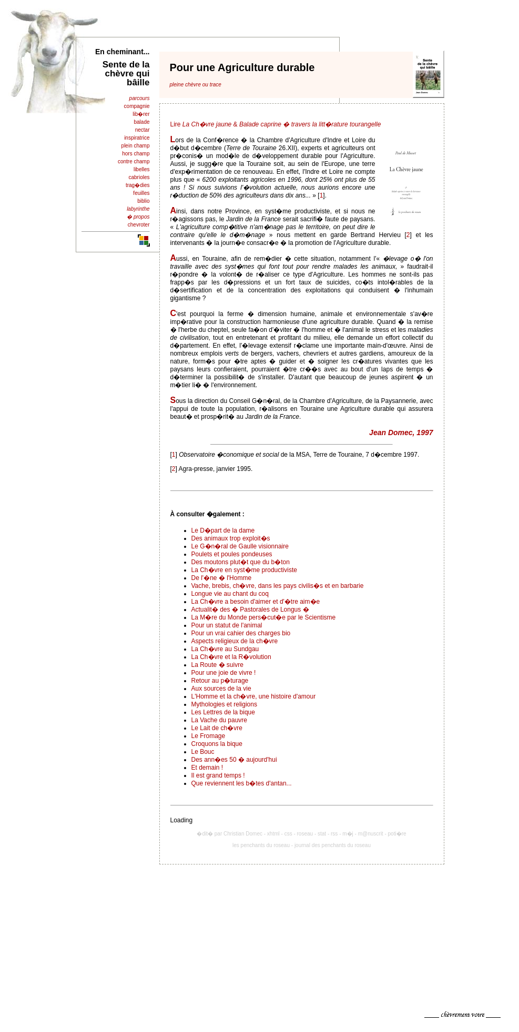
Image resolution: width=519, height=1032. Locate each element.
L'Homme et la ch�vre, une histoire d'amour (253, 696)
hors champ (135, 153)
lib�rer (141, 114)
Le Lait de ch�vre (216, 728)
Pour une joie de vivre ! (223, 672)
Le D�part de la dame (223, 530)
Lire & (275, 124)
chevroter (139, 225)
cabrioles (138, 177)
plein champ (135, 146)
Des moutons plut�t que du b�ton (240, 562)
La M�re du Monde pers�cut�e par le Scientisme (263, 617)
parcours (139, 98)
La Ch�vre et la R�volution (231, 657)
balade (141, 122)
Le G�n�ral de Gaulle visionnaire (240, 546)
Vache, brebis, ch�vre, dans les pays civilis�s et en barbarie (277, 585)
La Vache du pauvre (219, 720)
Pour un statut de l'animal (226, 625)
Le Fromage (208, 736)
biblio (143, 201)
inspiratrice (136, 138)
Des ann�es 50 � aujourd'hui (234, 759)
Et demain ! (207, 767)
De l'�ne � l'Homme (221, 578)
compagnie (137, 106)
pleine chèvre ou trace (195, 84)
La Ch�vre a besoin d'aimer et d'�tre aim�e (255, 601)
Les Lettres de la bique (223, 712)
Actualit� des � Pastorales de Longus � (250, 609)
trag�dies (138, 185)
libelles (142, 169)
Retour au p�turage (220, 680)
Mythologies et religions (224, 704)
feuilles (141, 193)
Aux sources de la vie (221, 688)
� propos (138, 217)
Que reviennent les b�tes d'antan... (241, 783)
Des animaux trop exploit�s (230, 538)
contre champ (134, 161)
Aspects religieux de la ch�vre (234, 641)
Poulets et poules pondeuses (231, 554)
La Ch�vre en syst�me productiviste (244, 570)
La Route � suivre (217, 665)
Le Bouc (203, 751)
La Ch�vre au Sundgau (225, 649)
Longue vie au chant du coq (230, 593)
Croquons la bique (216, 744)
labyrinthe (138, 209)
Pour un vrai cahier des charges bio (241, 633)
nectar (142, 130)
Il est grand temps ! (218, 775)
